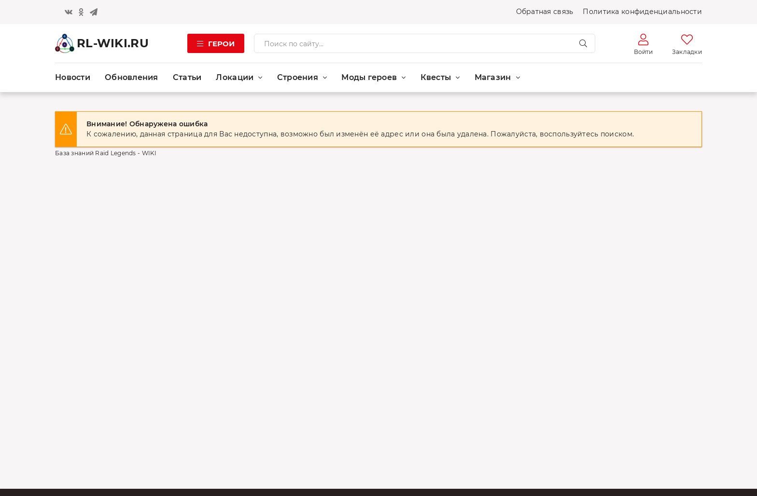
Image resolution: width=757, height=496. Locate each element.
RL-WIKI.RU (113, 43)
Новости (72, 77)
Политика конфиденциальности (642, 11)
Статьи (187, 77)
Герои (221, 43)
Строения (297, 77)
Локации (234, 77)
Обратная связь (545, 11)
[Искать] (583, 43)
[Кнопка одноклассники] (81, 12)
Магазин (493, 77)
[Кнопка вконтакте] (68, 12)
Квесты (436, 77)
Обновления (131, 77)
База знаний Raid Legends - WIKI (106, 153)
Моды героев (369, 77)
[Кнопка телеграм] (94, 12)
